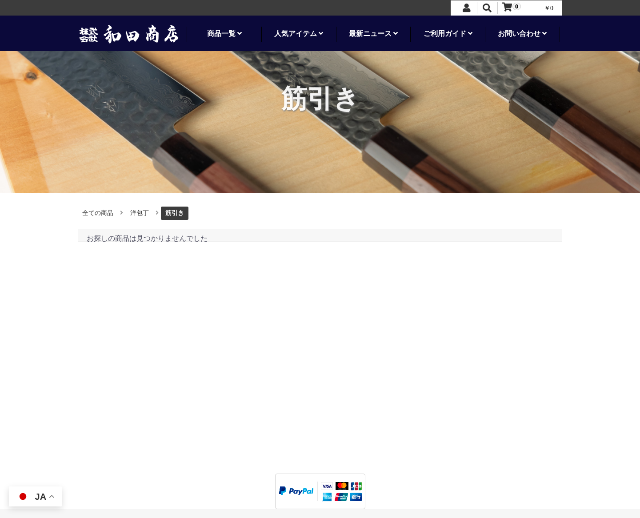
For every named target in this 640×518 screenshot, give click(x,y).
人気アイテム (298, 33)
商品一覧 (224, 33)
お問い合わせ (522, 33)
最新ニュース (373, 33)
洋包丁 (139, 213)
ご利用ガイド (448, 33)
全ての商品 (97, 213)
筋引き (174, 213)
